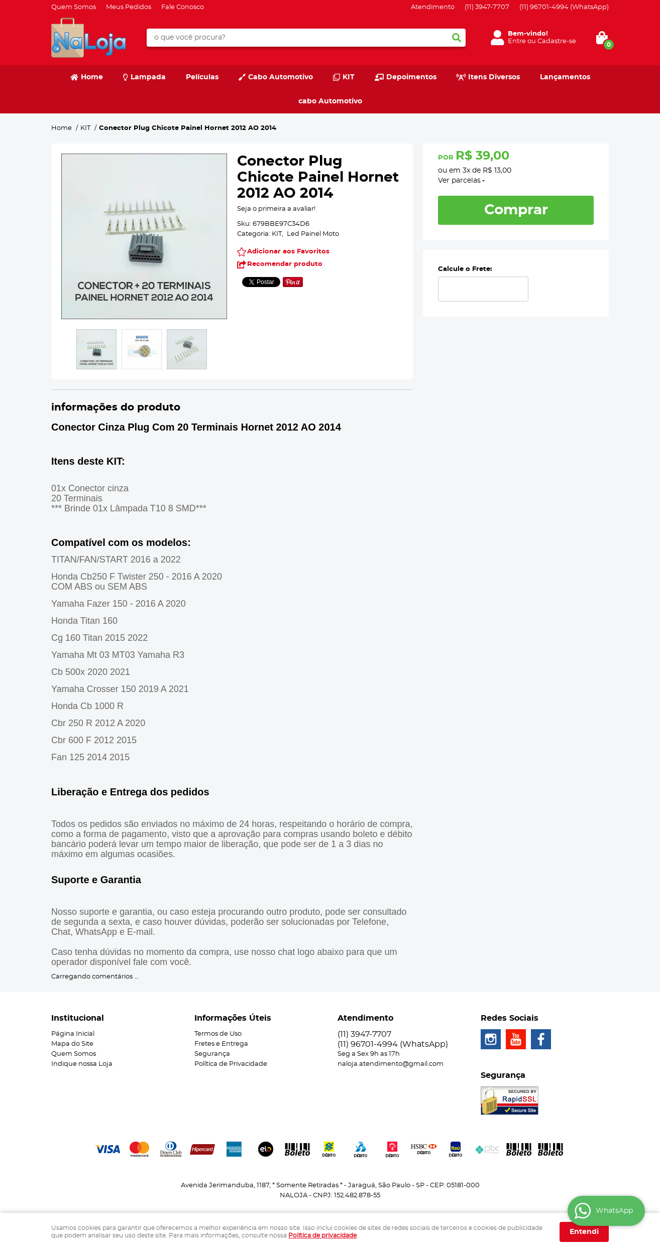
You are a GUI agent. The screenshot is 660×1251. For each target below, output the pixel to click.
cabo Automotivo (330, 101)
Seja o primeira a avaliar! (276, 209)
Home (92, 77)
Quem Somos (73, 7)
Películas (202, 77)
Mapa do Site (72, 1044)
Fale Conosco (182, 7)
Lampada (148, 77)
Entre (517, 41)
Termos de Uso (218, 1034)
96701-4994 (564, 7)
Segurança (212, 1054)
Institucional (77, 1018)
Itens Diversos (494, 77)
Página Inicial (72, 1034)
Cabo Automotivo (280, 77)
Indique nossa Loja (82, 1064)
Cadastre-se (556, 41)
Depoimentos (411, 77)
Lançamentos (565, 77)
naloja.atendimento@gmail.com (391, 1064)
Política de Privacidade (230, 1064)
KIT (349, 77)
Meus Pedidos (128, 7)
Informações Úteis (232, 1018)
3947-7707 (487, 7)
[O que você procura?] (457, 38)
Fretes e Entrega (221, 1044)
